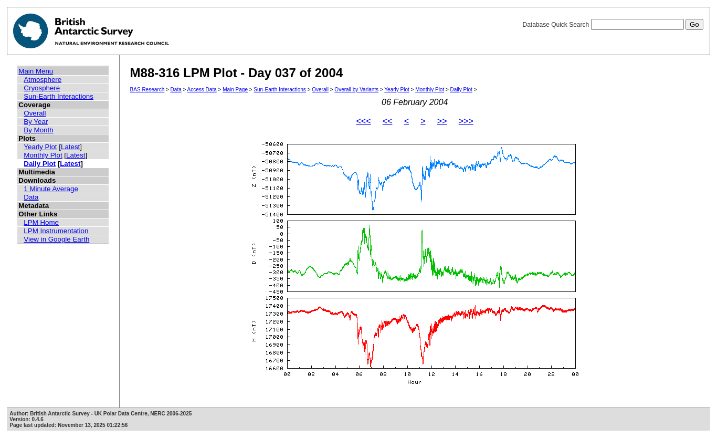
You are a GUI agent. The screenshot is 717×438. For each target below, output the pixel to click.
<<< (363, 121)
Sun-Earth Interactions (58, 96)
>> (442, 121)
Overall (35, 113)
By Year (36, 122)
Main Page (235, 89)
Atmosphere (42, 80)
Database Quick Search (612, 24)
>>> (466, 121)
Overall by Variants (356, 89)
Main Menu (35, 71)
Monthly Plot (43, 155)
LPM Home (41, 222)
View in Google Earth (56, 239)
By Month (38, 130)
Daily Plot (40, 164)
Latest (70, 147)
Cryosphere (42, 88)
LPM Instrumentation (56, 231)
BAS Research (147, 89)
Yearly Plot (40, 147)
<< (388, 121)
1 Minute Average (51, 189)
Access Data (202, 89)
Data (31, 197)
